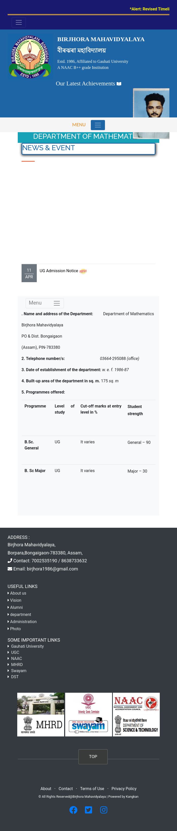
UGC (15, 652)
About (46, 788)
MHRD (17, 664)
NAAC (16, 658)
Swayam (18, 670)
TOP (93, 756)
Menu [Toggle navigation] (45, 303)
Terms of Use (92, 788)
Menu (78, 125)
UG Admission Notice (59, 276)
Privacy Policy (124, 788)
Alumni (16, 607)
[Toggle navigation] (98, 125)
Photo (15, 628)
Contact (66, 788)
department (20, 614)
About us (18, 593)
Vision (15, 600)
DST (15, 676)
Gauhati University (27, 646)
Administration (23, 621)
